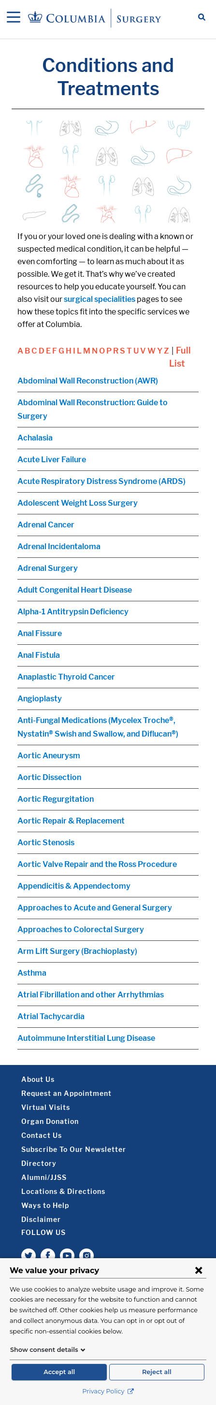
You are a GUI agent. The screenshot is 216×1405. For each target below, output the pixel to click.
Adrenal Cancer (45, 524)
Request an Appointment (66, 1093)
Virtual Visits (45, 1107)
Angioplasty (39, 698)
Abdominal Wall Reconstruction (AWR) (87, 380)
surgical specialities (99, 299)
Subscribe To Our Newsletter (73, 1149)
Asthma (31, 973)
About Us (38, 1079)
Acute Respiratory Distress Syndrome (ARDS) (101, 481)
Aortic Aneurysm (48, 755)
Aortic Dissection (49, 777)
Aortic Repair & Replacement (71, 820)
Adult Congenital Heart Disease (74, 590)
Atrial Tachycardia (51, 1016)
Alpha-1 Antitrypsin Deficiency (73, 611)
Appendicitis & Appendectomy (73, 886)
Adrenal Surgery (47, 568)
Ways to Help (45, 1205)
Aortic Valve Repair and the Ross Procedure (97, 864)
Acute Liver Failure (51, 459)
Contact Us (41, 1135)
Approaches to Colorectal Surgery (80, 929)
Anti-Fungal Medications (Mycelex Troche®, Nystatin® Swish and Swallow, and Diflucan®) (97, 727)
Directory (39, 1163)
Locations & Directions (63, 1191)
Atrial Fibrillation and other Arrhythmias (90, 994)
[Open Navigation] (13, 18)
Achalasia (35, 437)
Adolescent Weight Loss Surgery (77, 503)
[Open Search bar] (201, 18)
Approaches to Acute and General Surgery (94, 907)
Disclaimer (41, 1219)
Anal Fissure (39, 633)
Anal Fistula (38, 655)
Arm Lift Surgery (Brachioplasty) (77, 951)
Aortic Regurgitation (55, 799)
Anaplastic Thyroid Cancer (66, 676)
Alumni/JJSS (44, 1177)
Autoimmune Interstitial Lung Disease (86, 1038)
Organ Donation (50, 1121)
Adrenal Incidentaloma (59, 546)
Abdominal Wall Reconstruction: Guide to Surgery (92, 409)
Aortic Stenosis (45, 842)
